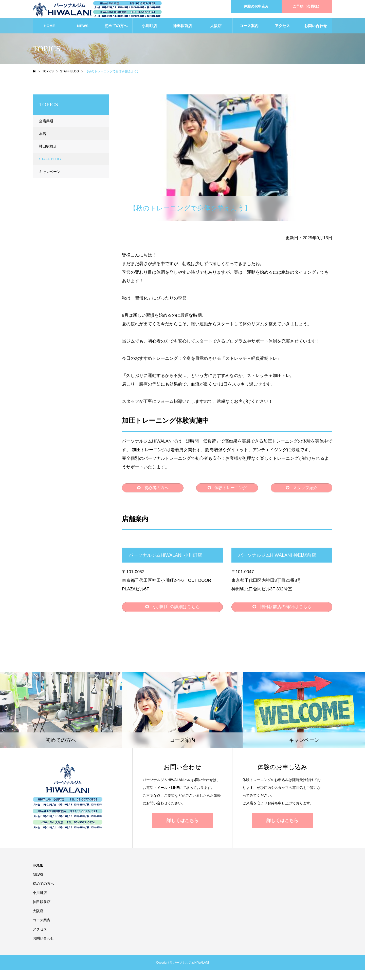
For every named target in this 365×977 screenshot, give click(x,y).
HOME (49, 28)
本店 (42, 136)
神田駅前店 (182, 28)
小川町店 (149, 28)
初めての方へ (116, 28)
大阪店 (216, 28)
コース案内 (249, 28)
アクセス (282, 28)
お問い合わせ (315, 28)
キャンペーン (49, 174)
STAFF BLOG (139, 101)
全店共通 (46, 123)
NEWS (82, 28)
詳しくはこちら (182, 827)
